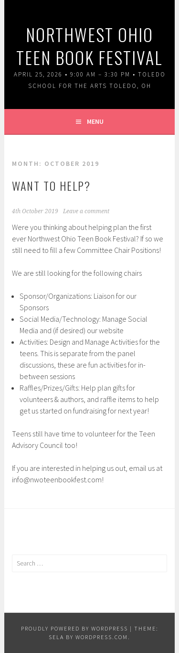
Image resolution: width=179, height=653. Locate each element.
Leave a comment (86, 211)
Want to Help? (51, 185)
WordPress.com (101, 637)
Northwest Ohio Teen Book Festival (89, 46)
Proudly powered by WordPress (74, 628)
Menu (95, 121)
